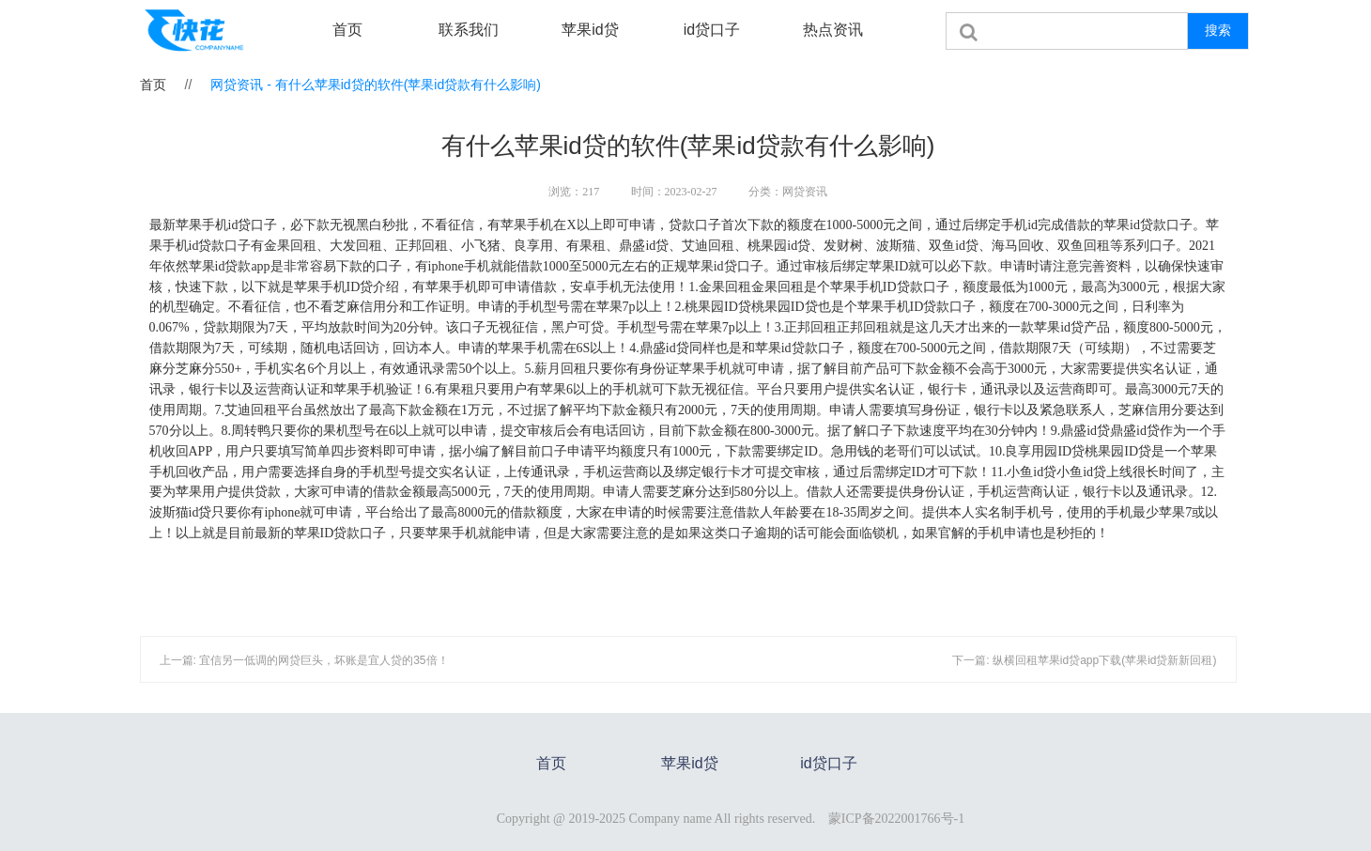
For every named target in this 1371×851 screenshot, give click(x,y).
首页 (347, 30)
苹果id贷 (590, 30)
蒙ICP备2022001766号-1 (896, 819)
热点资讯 (833, 30)
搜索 (1218, 30)
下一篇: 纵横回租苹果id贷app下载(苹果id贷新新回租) (1084, 660)
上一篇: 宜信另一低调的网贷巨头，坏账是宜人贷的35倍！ (304, 660)
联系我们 (469, 30)
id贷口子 (712, 30)
